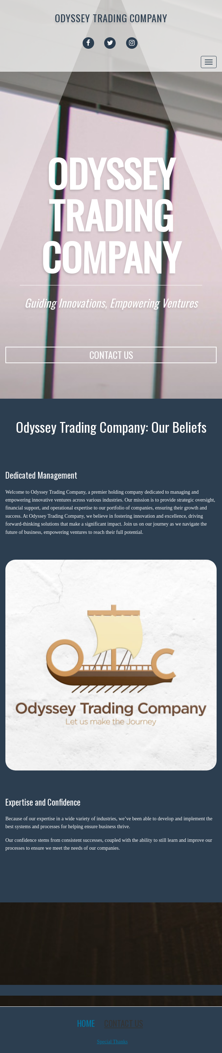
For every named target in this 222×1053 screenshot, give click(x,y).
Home (86, 1023)
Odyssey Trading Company (111, 18)
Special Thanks (112, 1041)
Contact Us (123, 1023)
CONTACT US (111, 355)
